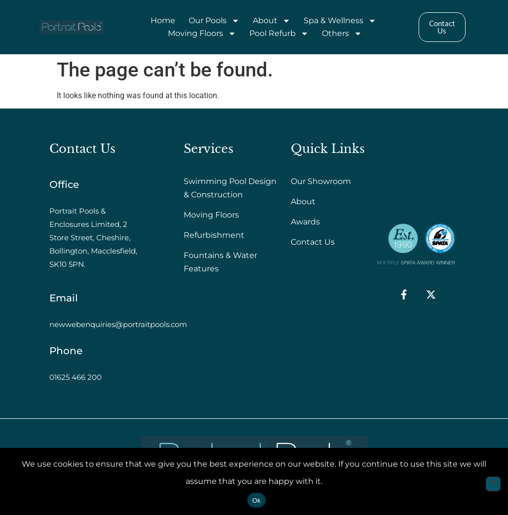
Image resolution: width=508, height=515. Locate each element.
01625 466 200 (75, 377)
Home (163, 20)
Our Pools (214, 20)
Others (342, 33)
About (271, 20)
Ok (256, 500)
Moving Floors (202, 33)
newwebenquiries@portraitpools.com (118, 324)
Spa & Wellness (340, 20)
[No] (493, 484)
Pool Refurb (279, 33)
